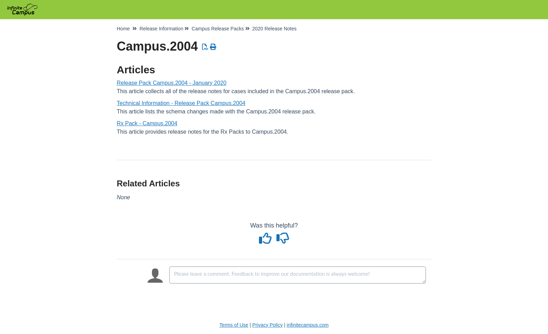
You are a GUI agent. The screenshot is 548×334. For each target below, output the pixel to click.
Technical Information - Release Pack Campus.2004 (181, 103)
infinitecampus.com (308, 325)
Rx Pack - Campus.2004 (147, 123)
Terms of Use (233, 325)
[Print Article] (213, 47)
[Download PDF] (205, 47)
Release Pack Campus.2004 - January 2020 (171, 83)
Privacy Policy (267, 325)
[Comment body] (297, 275)
